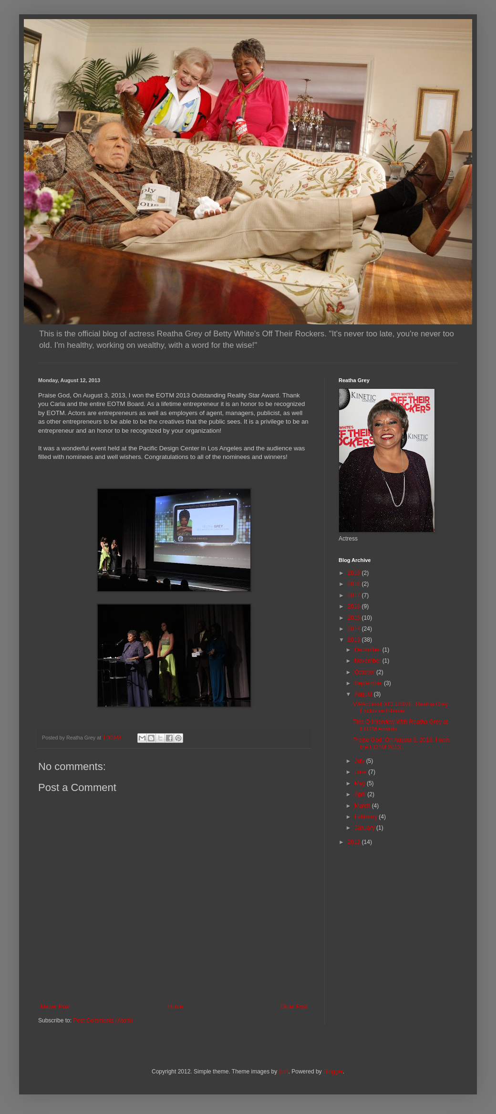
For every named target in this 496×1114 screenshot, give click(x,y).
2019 (355, 573)
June (361, 772)
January (365, 827)
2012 (355, 842)
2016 (355, 606)
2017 (355, 595)
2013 (355, 639)
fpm (284, 1071)
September (369, 683)
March (363, 805)
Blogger (333, 1071)
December (368, 649)
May (360, 783)
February (366, 816)
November (368, 660)
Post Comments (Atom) (103, 1020)
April (360, 794)
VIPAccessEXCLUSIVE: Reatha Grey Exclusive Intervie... (400, 707)
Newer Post (55, 1006)
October (365, 672)
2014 (355, 628)
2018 (355, 584)
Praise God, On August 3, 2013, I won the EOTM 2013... (401, 743)
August (364, 694)
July (360, 761)
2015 (355, 617)
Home (175, 1006)
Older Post (294, 1006)
